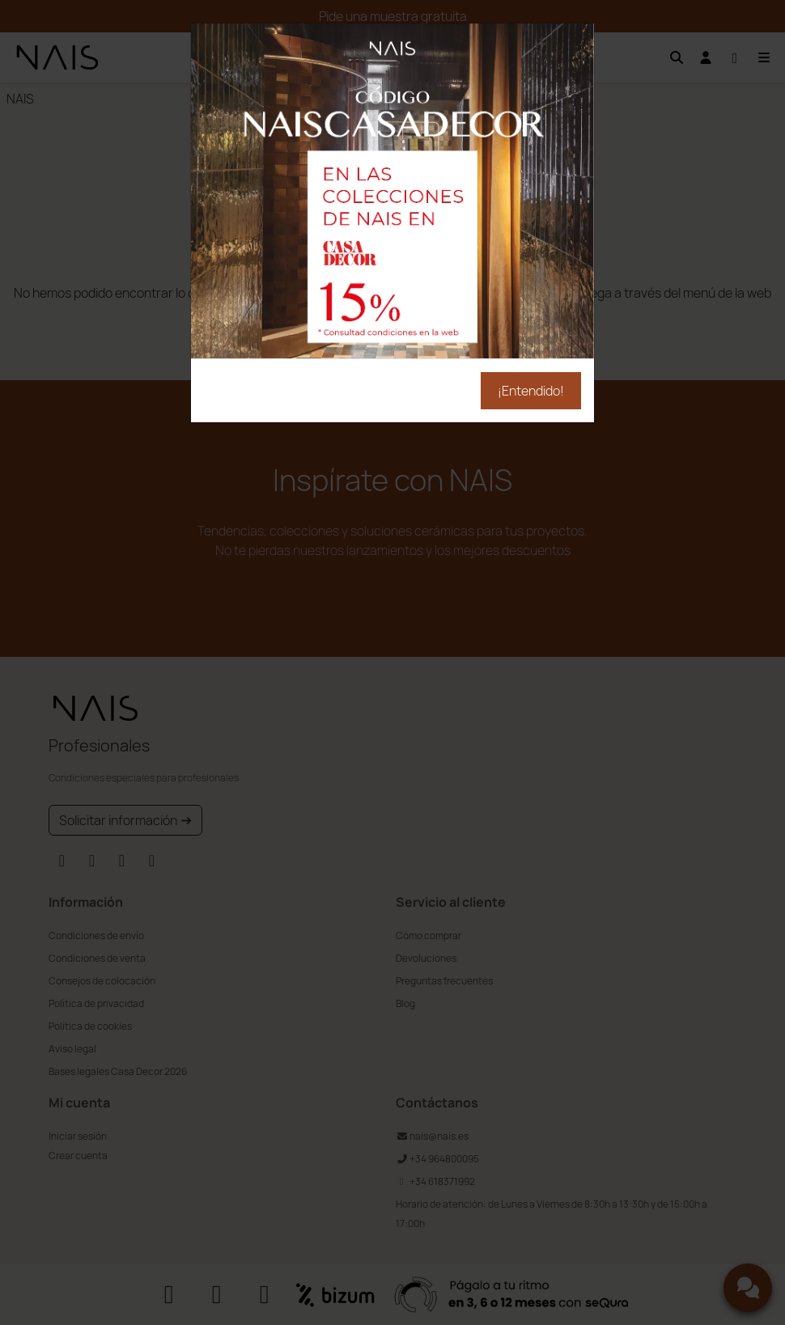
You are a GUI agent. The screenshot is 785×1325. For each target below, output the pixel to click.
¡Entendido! (531, 391)
